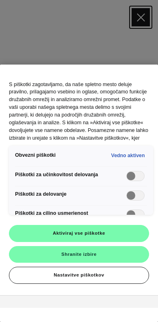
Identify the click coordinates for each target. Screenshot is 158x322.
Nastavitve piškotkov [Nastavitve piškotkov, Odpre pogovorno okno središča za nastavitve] (79, 274)
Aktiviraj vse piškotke (79, 233)
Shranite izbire (79, 254)
